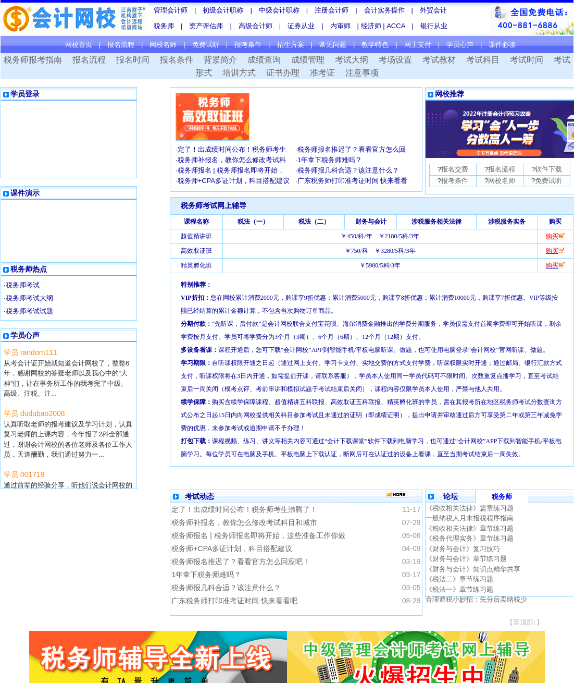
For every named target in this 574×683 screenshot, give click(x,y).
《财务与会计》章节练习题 (466, 559)
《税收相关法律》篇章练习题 (470, 508)
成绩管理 (308, 59)
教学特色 (375, 44)
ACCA (395, 26)
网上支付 (417, 44)
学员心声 (459, 44)
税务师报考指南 (33, 59)
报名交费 (454, 169)
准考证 (322, 72)
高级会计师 (255, 26)
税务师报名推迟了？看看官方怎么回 (351, 149)
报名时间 (132, 59)
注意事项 (362, 72)
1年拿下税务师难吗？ (329, 160)
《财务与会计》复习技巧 (463, 549)
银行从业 (433, 26)
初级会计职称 (223, 10)
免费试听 (205, 44)
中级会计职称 (279, 10)
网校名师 (163, 44)
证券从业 (301, 26)
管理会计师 (171, 10)
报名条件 (176, 59)
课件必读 (502, 44)
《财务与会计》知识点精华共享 (473, 569)
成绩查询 (264, 59)
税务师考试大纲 (29, 298)
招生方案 (290, 44)
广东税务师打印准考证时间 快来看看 (352, 181)
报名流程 (120, 44)
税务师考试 (23, 285)
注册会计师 (331, 10)
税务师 (164, 26)
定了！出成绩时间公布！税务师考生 (232, 149)
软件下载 (548, 169)
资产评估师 (206, 26)
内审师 (340, 26)
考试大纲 (351, 59)
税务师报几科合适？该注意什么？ (348, 170)
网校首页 (78, 44)
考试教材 (439, 59)
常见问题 (332, 44)
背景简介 (220, 59)
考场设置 (395, 59)
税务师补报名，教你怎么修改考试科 (232, 160)
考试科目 (483, 59)
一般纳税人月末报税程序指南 (470, 518)
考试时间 (526, 59)
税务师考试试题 (29, 311)
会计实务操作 (384, 10)
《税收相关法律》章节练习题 (470, 528)
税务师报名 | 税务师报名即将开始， (231, 170)
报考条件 (247, 44)
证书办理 (283, 72)
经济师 (372, 26)
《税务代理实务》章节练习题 (470, 538)
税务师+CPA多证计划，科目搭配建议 (234, 181)
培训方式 (239, 72)
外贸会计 (433, 10)
